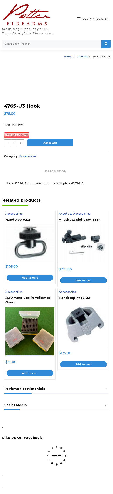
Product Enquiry (16, 135)
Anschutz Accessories (74, 213)
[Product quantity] (14, 143)
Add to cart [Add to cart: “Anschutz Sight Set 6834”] (84, 280)
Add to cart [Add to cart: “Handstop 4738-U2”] (84, 364)
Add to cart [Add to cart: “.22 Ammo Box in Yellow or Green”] (30, 373)
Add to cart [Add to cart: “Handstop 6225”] (30, 277)
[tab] (56, 172)
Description (55, 171)
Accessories (28, 156)
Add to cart (50, 142)
